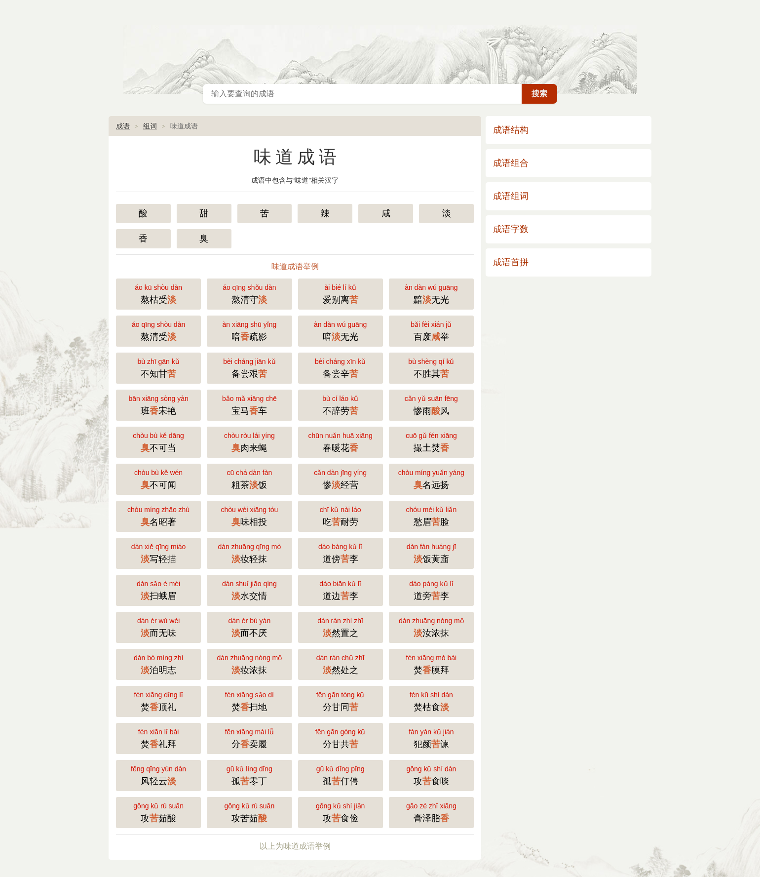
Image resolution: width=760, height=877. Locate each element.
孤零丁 (249, 774)
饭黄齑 (431, 552)
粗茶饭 (249, 478)
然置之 (340, 626)
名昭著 (158, 515)
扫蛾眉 (158, 589)
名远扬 (431, 478)
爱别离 (340, 293)
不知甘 (158, 367)
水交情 (249, 589)
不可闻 (158, 478)
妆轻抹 (249, 552)
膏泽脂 (431, 811)
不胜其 (431, 367)
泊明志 (158, 663)
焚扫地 (249, 700)
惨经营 (340, 478)
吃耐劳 (340, 515)
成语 (123, 125)
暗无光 (340, 330)
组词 (150, 125)
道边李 (340, 589)
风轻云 (158, 774)
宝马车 (249, 404)
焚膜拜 (431, 663)
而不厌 (249, 626)
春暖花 (340, 441)
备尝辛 (340, 367)
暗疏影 (249, 330)
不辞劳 (340, 404)
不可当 (158, 441)
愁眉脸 (431, 515)
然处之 (340, 663)
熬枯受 (158, 293)
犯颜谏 (431, 737)
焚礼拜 (158, 737)
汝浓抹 (431, 626)
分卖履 (249, 737)
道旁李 (431, 589)
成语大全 (380, 39)
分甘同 (340, 700)
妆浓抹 (249, 663)
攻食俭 (340, 811)
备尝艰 (249, 367)
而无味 (158, 626)
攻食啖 (431, 774)
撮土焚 (431, 441)
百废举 (431, 330)
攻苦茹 (249, 811)
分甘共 (340, 737)
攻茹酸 (158, 811)
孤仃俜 (340, 774)
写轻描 (158, 552)
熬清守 (249, 293)
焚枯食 (431, 700)
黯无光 (431, 293)
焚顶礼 (158, 700)
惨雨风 (431, 404)
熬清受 (158, 330)
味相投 (249, 515)
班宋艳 (158, 404)
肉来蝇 (249, 441)
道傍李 (340, 552)
